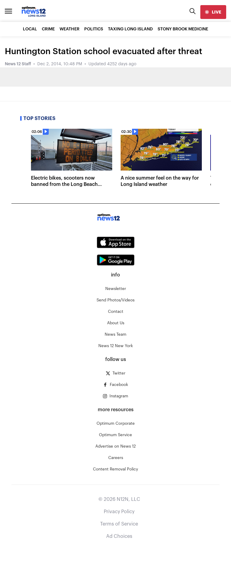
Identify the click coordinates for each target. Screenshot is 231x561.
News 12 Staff (18, 64)
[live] (213, 12)
